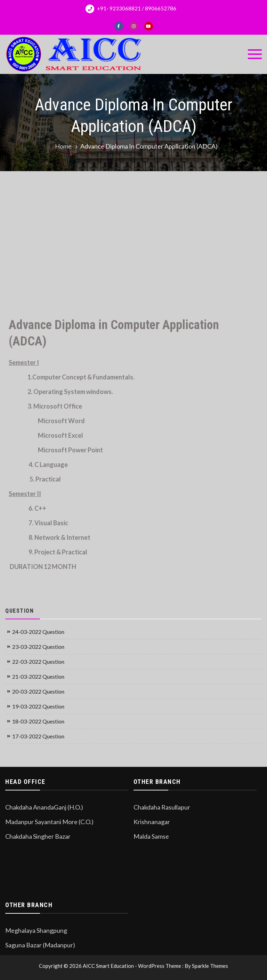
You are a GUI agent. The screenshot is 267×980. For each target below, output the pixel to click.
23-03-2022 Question (38, 646)
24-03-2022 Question (38, 631)
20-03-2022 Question (38, 691)
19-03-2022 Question (38, 706)
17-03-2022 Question (38, 736)
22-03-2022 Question (38, 661)
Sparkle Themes (210, 966)
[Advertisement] (133, 237)
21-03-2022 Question (38, 676)
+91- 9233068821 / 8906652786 (131, 9)
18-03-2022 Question (38, 721)
